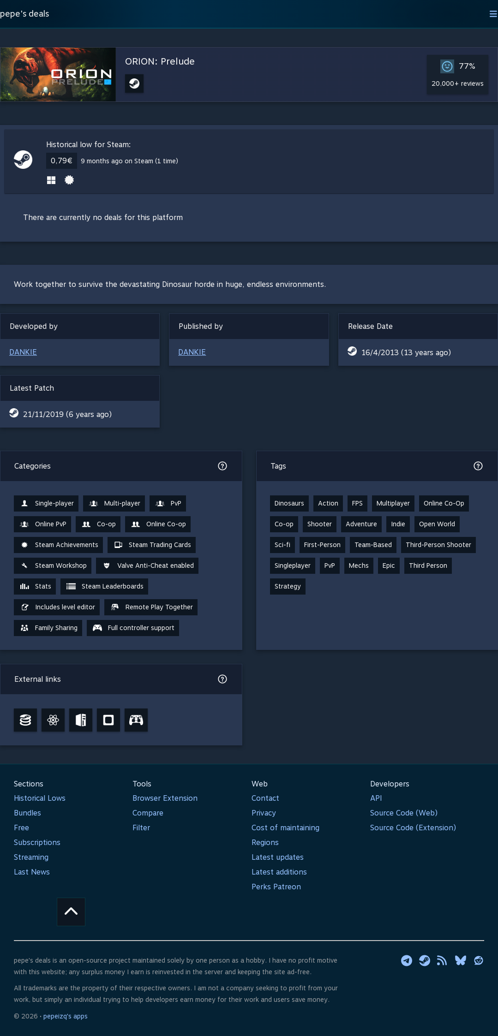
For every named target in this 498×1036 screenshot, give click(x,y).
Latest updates (278, 857)
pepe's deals (24, 13)
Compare (147, 813)
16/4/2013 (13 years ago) (406, 352)
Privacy (264, 813)
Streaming (31, 857)
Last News (32, 872)
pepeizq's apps (65, 1016)
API (376, 798)
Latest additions (279, 872)
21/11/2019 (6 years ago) (67, 414)
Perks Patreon (276, 886)
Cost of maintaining (285, 827)
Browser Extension (165, 798)
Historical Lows (40, 798)
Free (21, 827)
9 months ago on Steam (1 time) (129, 161)
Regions (265, 842)
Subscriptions (37, 842)
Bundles (27, 813)
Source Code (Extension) (413, 827)
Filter (141, 827)
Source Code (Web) (404, 813)
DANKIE (23, 352)
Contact (265, 798)
